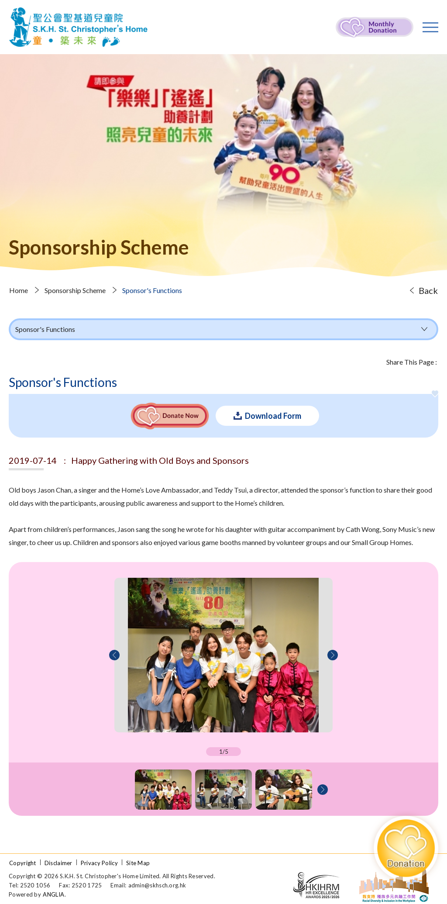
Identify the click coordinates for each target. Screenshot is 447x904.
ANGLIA (53, 894)
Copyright (22, 862)
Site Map (138, 862)
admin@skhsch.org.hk (157, 885)
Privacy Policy (99, 862)
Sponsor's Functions (152, 290)
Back (428, 290)
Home (18, 290)
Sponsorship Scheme (75, 290)
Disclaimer (58, 862)
